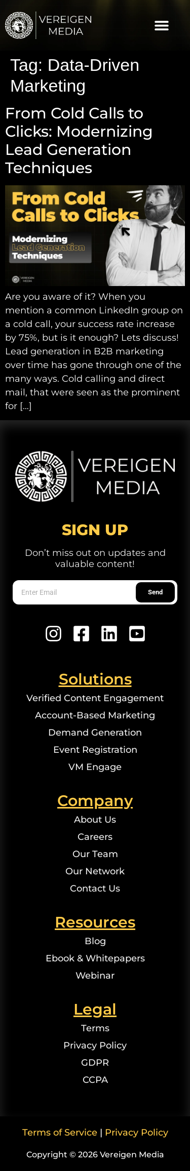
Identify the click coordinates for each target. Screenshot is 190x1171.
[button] (161, 25)
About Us (95, 819)
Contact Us (95, 888)
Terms (95, 1028)
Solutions (95, 679)
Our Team (95, 854)
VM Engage (95, 767)
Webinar (95, 975)
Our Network (95, 871)
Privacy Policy (95, 1045)
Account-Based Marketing (95, 715)
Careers (95, 836)
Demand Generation (95, 732)
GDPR (95, 1062)
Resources (95, 922)
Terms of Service (59, 1132)
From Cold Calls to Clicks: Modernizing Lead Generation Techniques (79, 140)
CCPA (95, 1079)
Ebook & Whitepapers (95, 958)
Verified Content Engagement (95, 698)
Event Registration (95, 749)
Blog (95, 941)
